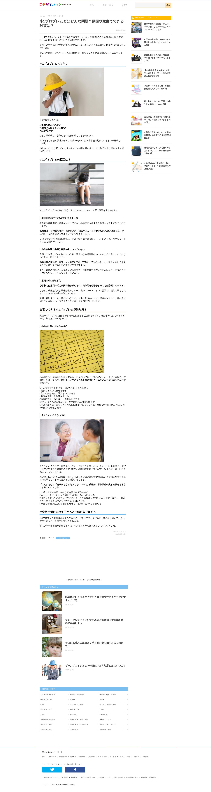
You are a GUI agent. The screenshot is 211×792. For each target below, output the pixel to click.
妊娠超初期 (63, 756)
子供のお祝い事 (46, 700)
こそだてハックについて (50, 777)
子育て (124, 5)
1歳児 (102, 709)
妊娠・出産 (108, 5)
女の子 (72, 700)
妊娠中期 (82, 756)
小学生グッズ (63, 538)
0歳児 (43, 704)
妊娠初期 (73, 756)
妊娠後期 (92, 756)
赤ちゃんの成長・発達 (108, 704)
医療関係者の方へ (132, 777)
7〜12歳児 (103, 714)
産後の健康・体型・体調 (79, 719)
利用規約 (74, 777)
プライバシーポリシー (87, 777)
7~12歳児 (145, 756)
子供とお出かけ (46, 729)
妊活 (92, 5)
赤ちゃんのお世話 (76, 704)
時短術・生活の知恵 (77, 695)
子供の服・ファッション (79, 724)
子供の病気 (74, 729)
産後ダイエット (105, 719)
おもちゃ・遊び (46, 724)
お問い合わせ (118, 777)
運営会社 (65, 777)
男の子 (102, 700)
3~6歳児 (136, 756)
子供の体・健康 (105, 729)
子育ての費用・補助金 (108, 695)
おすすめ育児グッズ (48, 695)
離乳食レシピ (75, 709)
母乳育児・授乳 (46, 709)
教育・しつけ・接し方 (108, 724)
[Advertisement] (60, 559)
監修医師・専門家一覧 (148, 777)
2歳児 (43, 714)
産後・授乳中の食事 (48, 719)
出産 (99, 756)
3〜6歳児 (73, 714)
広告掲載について (104, 777)
